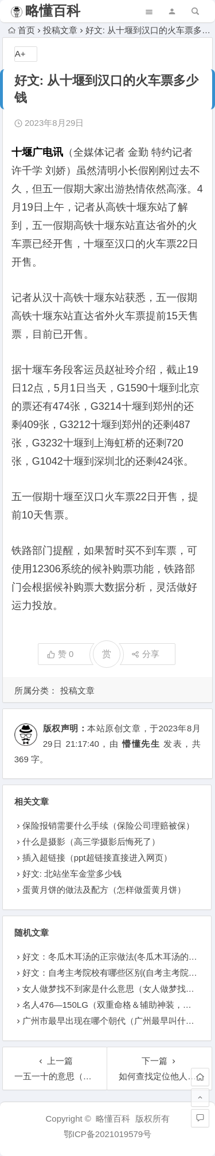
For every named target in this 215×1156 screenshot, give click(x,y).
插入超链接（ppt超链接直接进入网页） (97, 857)
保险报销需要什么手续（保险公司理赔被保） (108, 825)
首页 (21, 30)
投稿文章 (60, 30)
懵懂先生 (141, 744)
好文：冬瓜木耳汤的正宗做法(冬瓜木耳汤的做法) (115, 956)
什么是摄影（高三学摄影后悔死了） (91, 841)
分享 (145, 654)
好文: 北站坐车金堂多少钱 (72, 873)
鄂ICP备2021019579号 (107, 1134)
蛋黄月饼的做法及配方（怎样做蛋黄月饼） (104, 889)
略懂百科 (52, 10)
